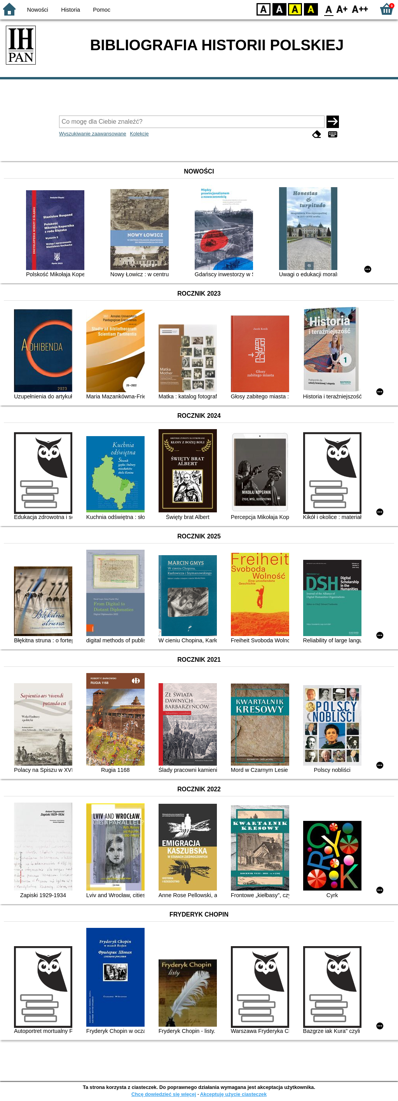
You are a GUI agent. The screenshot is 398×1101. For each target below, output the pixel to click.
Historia (70, 10)
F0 (328, 8)
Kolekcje (139, 134)
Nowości (37, 10)
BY (311, 8)
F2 (360, 8)
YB (295, 8)
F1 (342, 8)
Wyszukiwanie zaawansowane (92, 134)
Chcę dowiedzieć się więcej (163, 1094)
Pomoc (101, 10)
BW (279, 8)
